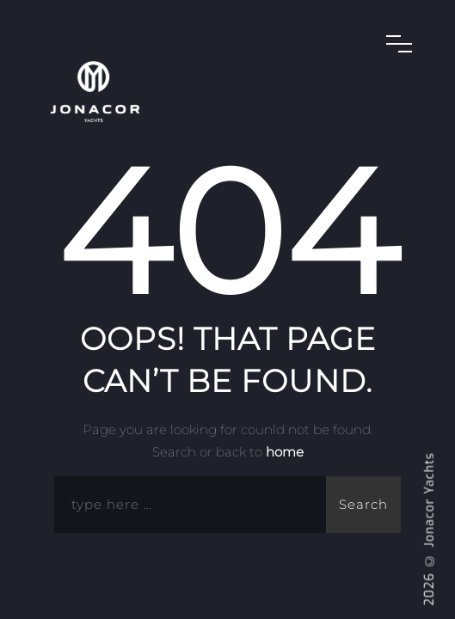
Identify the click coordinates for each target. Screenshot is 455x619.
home (285, 452)
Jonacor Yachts (429, 500)
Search (363, 504)
